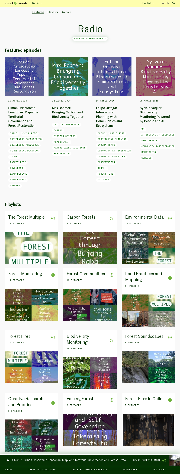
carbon (58, 130)
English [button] (147, 3)
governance (17, 168)
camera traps (106, 145)
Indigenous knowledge (24, 145)
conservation (106, 162)
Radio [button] (36, 3)
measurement (62, 142)
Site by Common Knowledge (90, 470)
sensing (147, 158)
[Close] (105, 38)
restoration (62, 154)
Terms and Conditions (42, 470)
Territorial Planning (24, 151)
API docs (158, 470)
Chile (13, 133)
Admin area (130, 470)
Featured (38, 12)
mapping (15, 185)
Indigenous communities (26, 139)
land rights (18, 180)
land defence (18, 174)
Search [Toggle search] (167, 3)
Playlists (52, 12)
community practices (111, 156)
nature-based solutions (69, 148)
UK (55, 125)
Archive (66, 12)
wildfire (103, 180)
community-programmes (90, 38)
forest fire (18, 162)
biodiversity (70, 125)
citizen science (64, 136)
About (8, 470)
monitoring (149, 152)
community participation (114, 151)
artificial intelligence (158, 135)
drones (14, 156)
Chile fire (29, 133)
